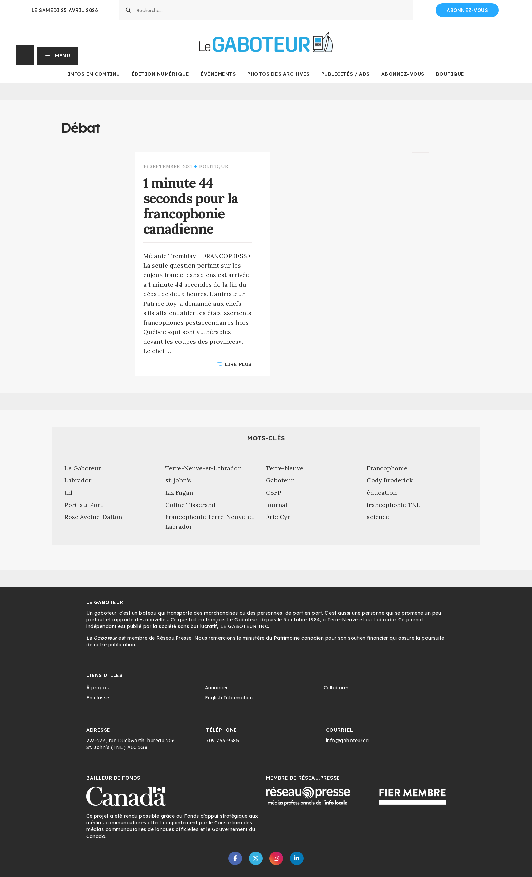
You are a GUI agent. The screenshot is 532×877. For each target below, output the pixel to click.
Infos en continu (94, 74)
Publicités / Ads (345, 74)
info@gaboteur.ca (347, 740)
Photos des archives (278, 74)
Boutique (450, 74)
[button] (57, 55)
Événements (218, 74)
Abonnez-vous (467, 10)
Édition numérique (160, 74)
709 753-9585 (222, 740)
